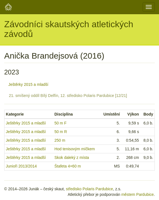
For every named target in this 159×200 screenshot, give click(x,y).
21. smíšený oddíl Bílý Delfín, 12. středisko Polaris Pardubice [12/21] (68, 95)
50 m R (60, 131)
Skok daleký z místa (71, 157)
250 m (59, 140)
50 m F (60, 123)
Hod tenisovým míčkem (74, 149)
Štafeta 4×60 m (67, 166)
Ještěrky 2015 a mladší (28, 84)
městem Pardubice (137, 194)
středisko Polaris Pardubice (89, 189)
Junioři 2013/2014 (21, 166)
